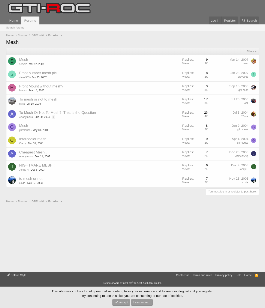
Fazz (245, 103)
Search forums (15, 27)
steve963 (24, 77)
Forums (30, 20)
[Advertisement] (132, 238)
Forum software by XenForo (132, 283)
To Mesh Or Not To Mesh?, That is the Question (57, 113)
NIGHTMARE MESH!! (37, 165)
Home (13, 20)
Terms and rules (202, 275)
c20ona (244, 116)
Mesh (23, 60)
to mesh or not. (31, 179)
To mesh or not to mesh (38, 99)
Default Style (16, 275)
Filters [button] (250, 51)
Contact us (182, 275)
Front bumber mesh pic (38, 73)
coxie (22, 183)
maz (246, 63)
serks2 (23, 64)
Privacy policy (223, 275)
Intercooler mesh (32, 139)
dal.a (22, 103)
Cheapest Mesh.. (33, 152)
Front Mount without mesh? (41, 86)
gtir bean (243, 90)
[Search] (249, 20)
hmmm (23, 90)
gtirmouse (25, 130)
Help (238, 275)
